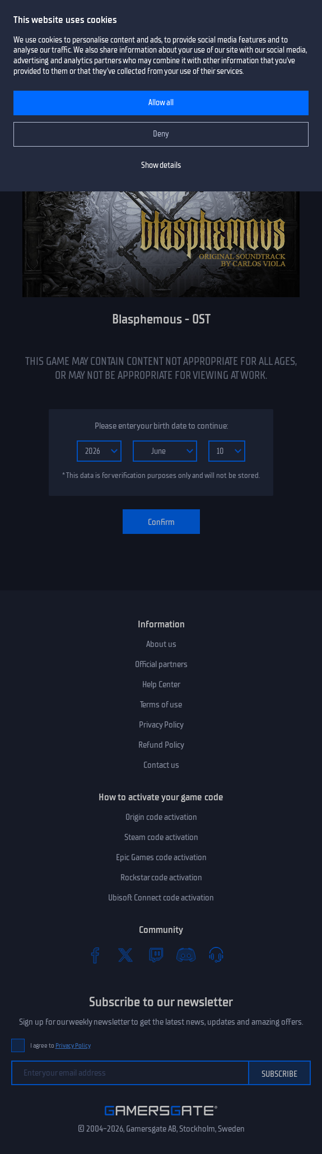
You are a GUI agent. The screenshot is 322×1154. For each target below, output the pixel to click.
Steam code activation (161, 837)
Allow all (161, 102)
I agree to (60, 1046)
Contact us (161, 765)
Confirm (161, 522)
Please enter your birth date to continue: (161, 425)
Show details (161, 165)
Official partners (161, 664)
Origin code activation (161, 817)
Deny (161, 134)
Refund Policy (161, 744)
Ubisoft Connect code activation (161, 897)
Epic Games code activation (161, 857)
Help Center (161, 684)
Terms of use (161, 704)
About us (161, 644)
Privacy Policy (161, 724)
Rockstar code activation (161, 877)
